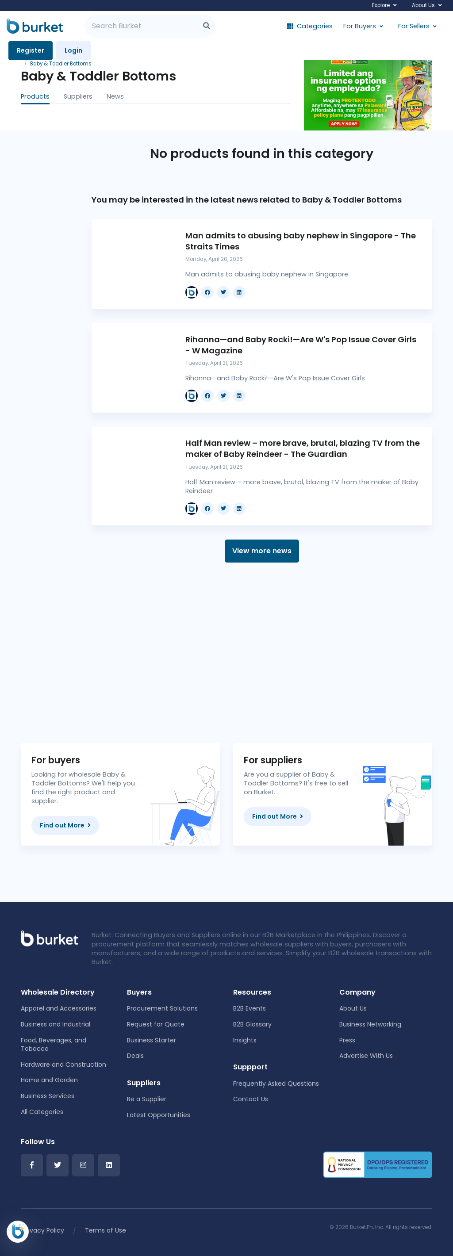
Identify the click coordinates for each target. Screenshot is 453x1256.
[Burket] (35, 26)
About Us (423, 5)
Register (30, 50)
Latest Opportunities (158, 1114)
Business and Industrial (55, 1024)
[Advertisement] (262, 653)
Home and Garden (49, 1080)
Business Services (47, 1095)
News (115, 96)
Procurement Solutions (162, 1008)
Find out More (65, 825)
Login (73, 50)
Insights (245, 1040)
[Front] (49, 938)
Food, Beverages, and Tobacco (53, 1044)
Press (347, 1040)
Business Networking (370, 1024)
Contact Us (250, 1099)
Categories (310, 26)
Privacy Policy (43, 1230)
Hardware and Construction (63, 1064)
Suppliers (78, 96)
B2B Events (249, 1008)
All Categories (42, 1111)
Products (35, 96)
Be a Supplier (146, 1099)
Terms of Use (105, 1230)
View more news (262, 551)
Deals (135, 1055)
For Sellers (414, 26)
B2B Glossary (252, 1024)
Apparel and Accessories (58, 1008)
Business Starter (151, 1040)
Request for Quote (155, 1024)
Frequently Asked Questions (276, 1083)
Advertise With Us (366, 1055)
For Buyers (359, 26)
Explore (381, 5)
